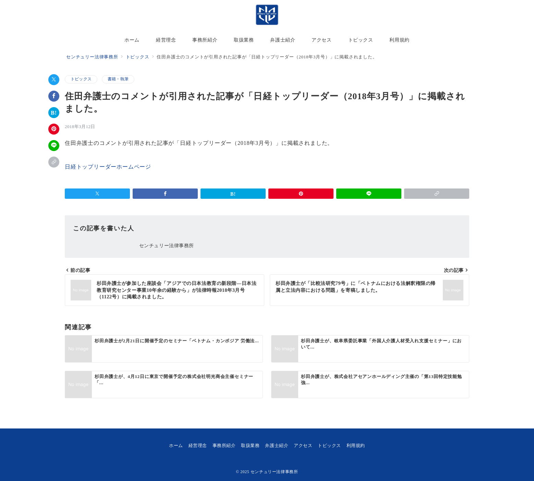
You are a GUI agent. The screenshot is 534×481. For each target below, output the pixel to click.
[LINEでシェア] (53, 145)
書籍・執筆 (118, 79)
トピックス (81, 79)
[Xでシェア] (53, 79)
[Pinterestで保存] (53, 129)
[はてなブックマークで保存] (53, 112)
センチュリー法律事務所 (274, 472)
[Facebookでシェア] (53, 96)
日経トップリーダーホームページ (108, 167)
